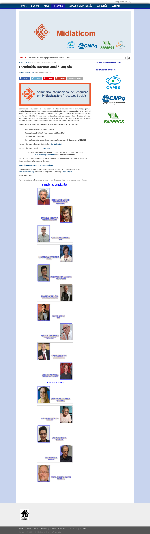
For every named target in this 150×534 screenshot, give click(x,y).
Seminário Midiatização (80, 5)
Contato (116, 5)
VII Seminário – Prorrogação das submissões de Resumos (50, 57)
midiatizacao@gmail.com (45, 155)
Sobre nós (102, 5)
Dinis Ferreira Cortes (27, 72)
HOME (23, 5)
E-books (35, 5)
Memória (58, 5)
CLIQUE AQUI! (46, 148)
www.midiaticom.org (26, 172)
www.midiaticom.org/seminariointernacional (36, 165)
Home (21, 63)
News (46, 5)
